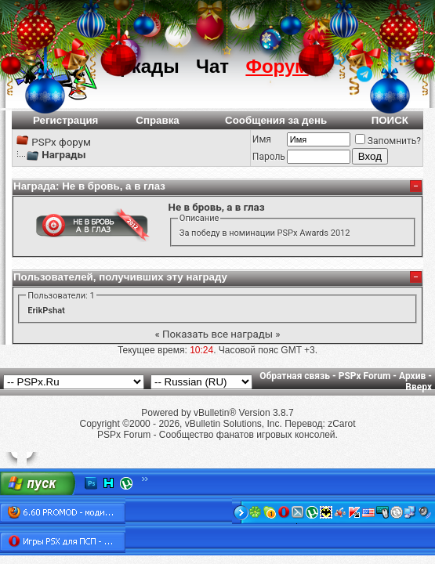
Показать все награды (217, 334)
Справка (157, 120)
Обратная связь (294, 376)
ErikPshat (46, 311)
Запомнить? (388, 141)
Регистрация (65, 120)
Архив (412, 376)
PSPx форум (61, 142)
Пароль (268, 156)
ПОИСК (390, 120)
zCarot (341, 423)
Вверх (418, 386)
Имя (261, 139)
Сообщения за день (276, 120)
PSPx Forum (365, 376)
